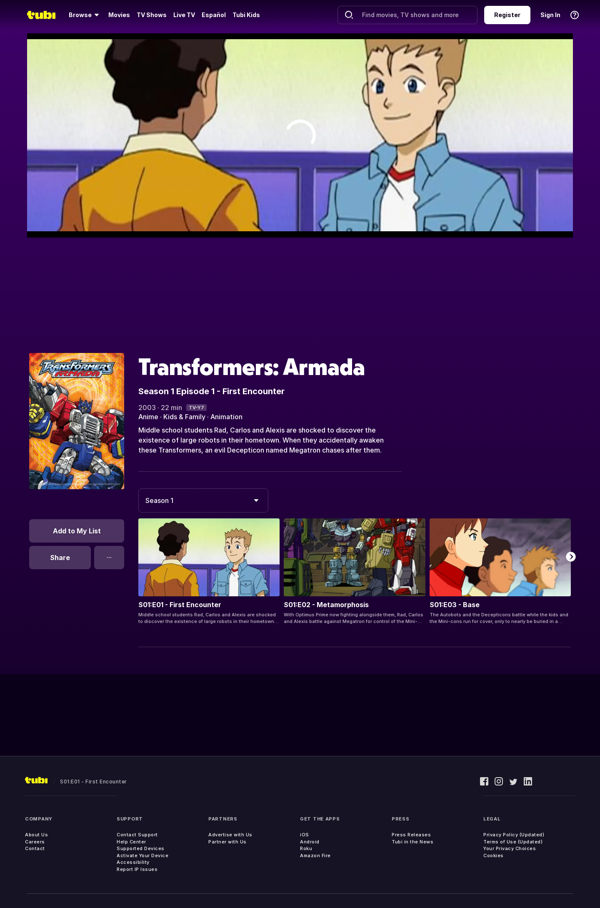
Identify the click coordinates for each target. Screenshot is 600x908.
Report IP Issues (137, 869)
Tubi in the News (412, 842)
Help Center (131, 842)
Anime (148, 417)
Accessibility (133, 862)
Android (310, 842)
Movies (119, 14)
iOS (304, 835)
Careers (35, 842)
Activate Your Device (142, 855)
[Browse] (85, 15)
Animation (226, 417)
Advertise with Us (230, 835)
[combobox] (203, 500)
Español (214, 14)
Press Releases (411, 835)
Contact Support (137, 835)
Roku (306, 848)
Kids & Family (184, 417)
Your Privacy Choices (509, 848)
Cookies (493, 855)
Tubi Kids (246, 14)
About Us (36, 835)
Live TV (184, 14)
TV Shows (152, 14)
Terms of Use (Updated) (512, 842)
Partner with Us (227, 842)
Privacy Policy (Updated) (513, 835)
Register (507, 14)
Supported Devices (141, 848)
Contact (35, 848)
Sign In (550, 14)
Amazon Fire (315, 855)
